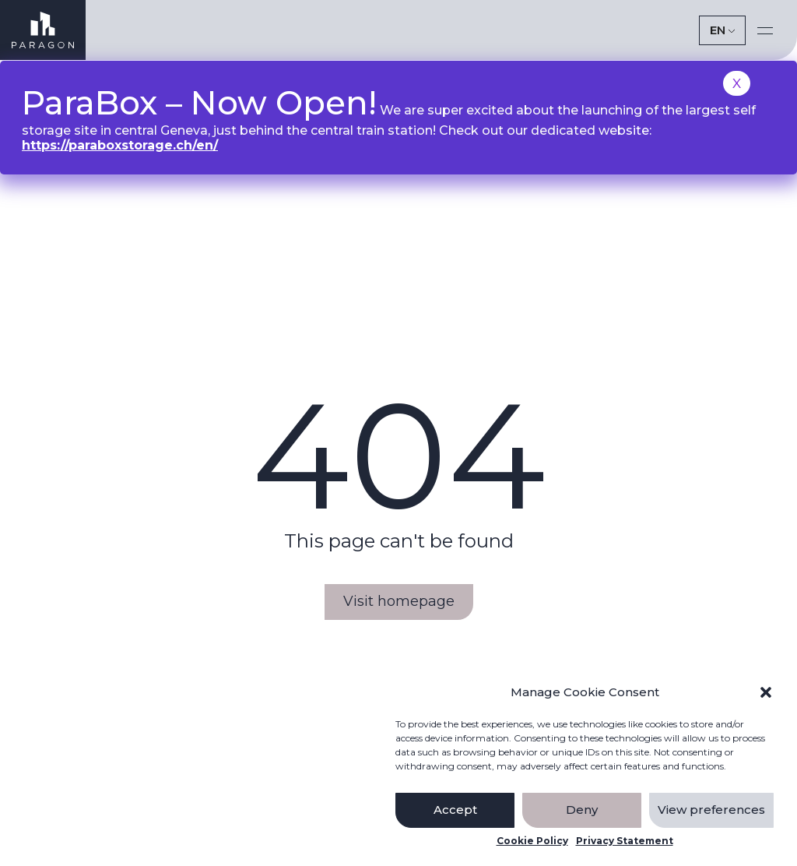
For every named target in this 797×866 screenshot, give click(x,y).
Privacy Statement (624, 841)
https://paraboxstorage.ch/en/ (120, 145)
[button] (766, 692)
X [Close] (736, 83)
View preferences (711, 809)
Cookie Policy (532, 841)
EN (717, 30)
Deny (582, 809)
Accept (455, 809)
